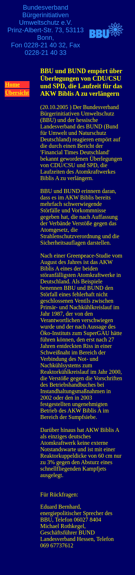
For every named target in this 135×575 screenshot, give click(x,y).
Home (12, 84)
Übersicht (17, 93)
